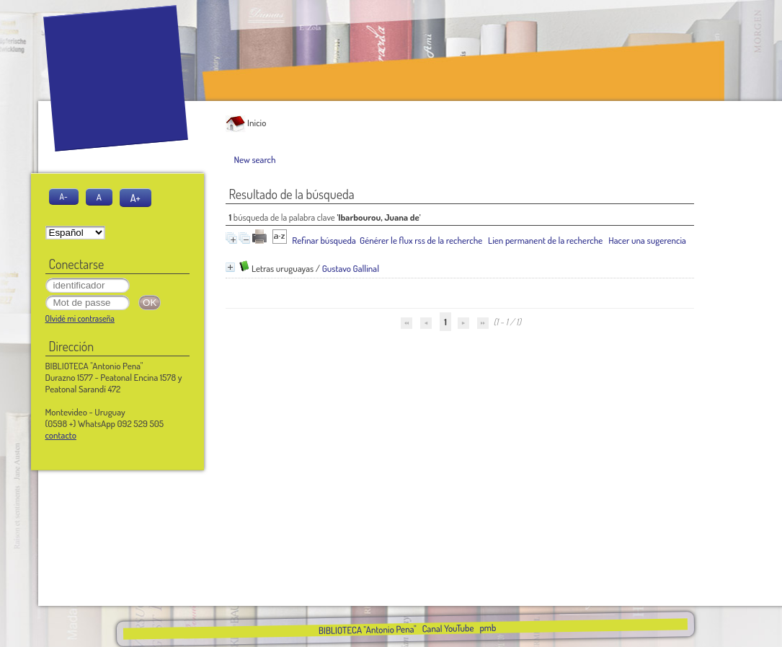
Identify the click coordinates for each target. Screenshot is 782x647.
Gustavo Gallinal (350, 268)
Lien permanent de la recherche (545, 240)
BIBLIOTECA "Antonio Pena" (369, 629)
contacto (60, 435)
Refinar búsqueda (323, 240)
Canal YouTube (448, 628)
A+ (135, 197)
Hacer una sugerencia (647, 240)
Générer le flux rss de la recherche (421, 240)
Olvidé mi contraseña (80, 318)
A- (64, 196)
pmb (487, 627)
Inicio (246, 122)
